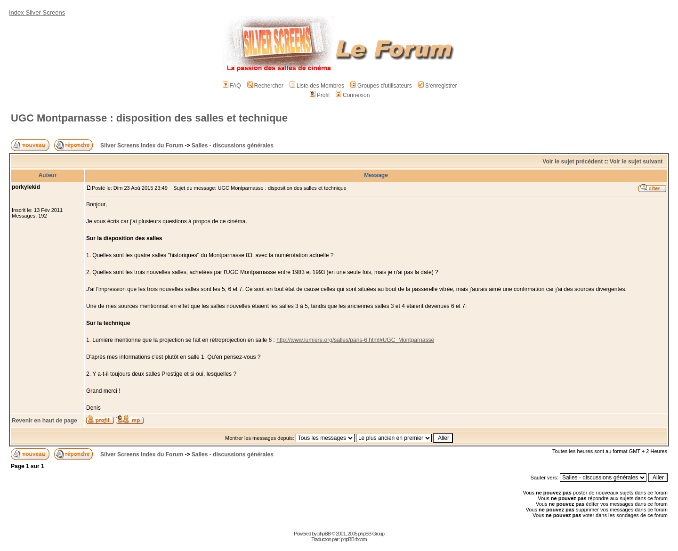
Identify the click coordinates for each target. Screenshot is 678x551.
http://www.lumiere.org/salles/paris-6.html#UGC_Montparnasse (355, 340)
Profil (320, 95)
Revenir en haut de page (44, 420)
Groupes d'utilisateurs (381, 85)
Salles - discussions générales (233, 145)
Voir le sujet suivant (636, 161)
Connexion (353, 95)
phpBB (324, 533)
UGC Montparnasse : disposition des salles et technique (149, 118)
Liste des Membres (317, 85)
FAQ (232, 85)
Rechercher (265, 85)
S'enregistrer (437, 85)
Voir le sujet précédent (572, 161)
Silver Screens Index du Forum (141, 145)
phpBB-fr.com (354, 539)
